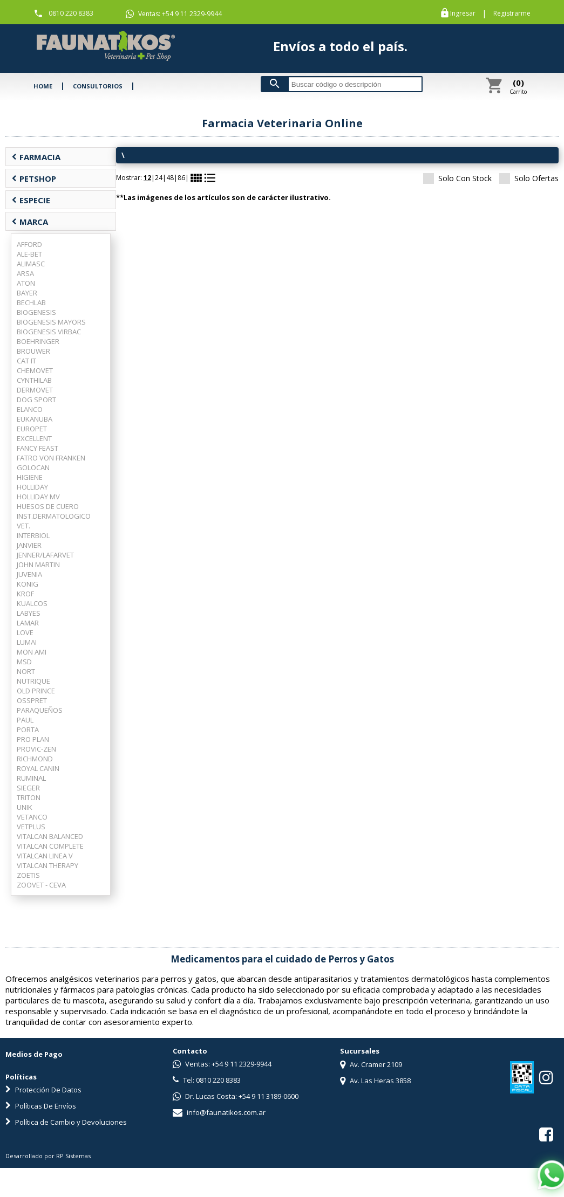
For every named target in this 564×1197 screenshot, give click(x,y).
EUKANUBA (34, 419)
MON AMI (31, 652)
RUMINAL (31, 778)
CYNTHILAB (34, 380)
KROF (25, 593)
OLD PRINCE (36, 691)
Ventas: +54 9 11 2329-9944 (174, 14)
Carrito (518, 86)
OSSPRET (32, 700)
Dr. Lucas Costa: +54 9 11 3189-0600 (235, 1096)
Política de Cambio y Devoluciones (66, 1122)
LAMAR (28, 623)
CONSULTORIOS (98, 86)
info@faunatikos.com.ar (219, 1112)
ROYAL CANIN (38, 768)
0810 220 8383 (71, 13)
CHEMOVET (35, 370)
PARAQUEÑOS (40, 710)
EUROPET (32, 429)
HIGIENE (30, 477)
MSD (24, 661)
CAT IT (26, 361)
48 (170, 177)
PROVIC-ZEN (36, 749)
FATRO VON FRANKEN (51, 458)
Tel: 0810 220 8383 (207, 1080)
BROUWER (33, 351)
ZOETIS (28, 875)
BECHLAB (31, 302)
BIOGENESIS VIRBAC (49, 331)
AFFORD (29, 244)
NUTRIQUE (33, 681)
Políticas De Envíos (40, 1106)
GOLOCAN (33, 467)
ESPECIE (30, 200)
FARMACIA (35, 157)
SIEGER (28, 788)
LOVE (25, 632)
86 (181, 177)
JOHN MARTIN (38, 564)
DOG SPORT (36, 399)
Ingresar (462, 13)
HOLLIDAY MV (38, 496)
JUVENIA (29, 574)
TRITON (28, 797)
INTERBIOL (33, 535)
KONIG (27, 584)
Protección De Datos (43, 1090)
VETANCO (32, 817)
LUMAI (27, 642)
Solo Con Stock (457, 178)
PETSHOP (33, 178)
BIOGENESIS (36, 312)
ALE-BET (29, 254)
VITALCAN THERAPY (47, 865)
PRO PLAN (33, 739)
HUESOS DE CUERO (48, 506)
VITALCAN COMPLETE (50, 846)
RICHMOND (35, 758)
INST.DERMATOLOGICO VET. (54, 521)
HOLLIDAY (32, 487)
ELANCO (30, 409)
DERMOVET (35, 390)
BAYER (27, 293)
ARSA (25, 273)
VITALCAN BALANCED (50, 836)
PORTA (28, 729)
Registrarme (512, 13)
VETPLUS (31, 826)
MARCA (29, 221)
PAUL (25, 720)
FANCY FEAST (37, 448)
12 (147, 177)
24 (158, 177)
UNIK (24, 807)
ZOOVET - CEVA (41, 885)
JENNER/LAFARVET (45, 555)
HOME (42, 86)
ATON (26, 283)
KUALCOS (32, 603)
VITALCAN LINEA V (45, 856)
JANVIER (29, 545)
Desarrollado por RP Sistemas (48, 1156)
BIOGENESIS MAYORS (51, 322)
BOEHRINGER (38, 341)
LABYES (28, 613)
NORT (26, 671)
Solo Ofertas (529, 178)
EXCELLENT (34, 438)
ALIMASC (31, 264)
